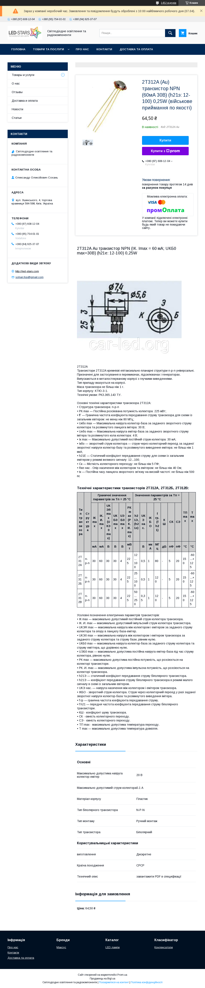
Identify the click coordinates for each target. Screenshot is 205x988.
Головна (18, 49)
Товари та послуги (48, 49)
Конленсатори (163, 947)
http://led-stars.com (27, 271)
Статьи (17, 117)
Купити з (165, 151)
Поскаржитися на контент (114, 982)
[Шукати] (170, 33)
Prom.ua (122, 974)
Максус (61, 947)
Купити (165, 140)
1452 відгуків (168, 2)
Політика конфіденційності (147, 982)
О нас (16, 83)
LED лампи (112, 947)
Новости (17, 109)
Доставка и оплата (25, 100)
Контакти (104, 49)
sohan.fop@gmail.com (29, 277)
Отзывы (17, 92)
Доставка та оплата (136, 49)
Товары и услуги (23, 75)
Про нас (82, 49)
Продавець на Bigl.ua (102, 978)
